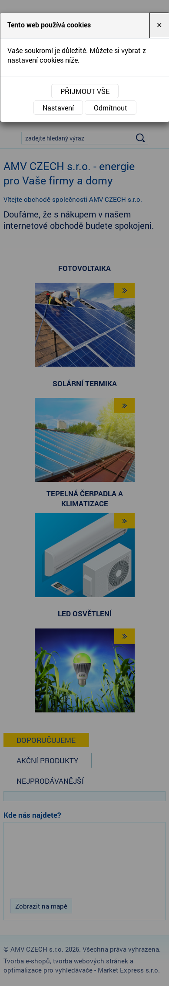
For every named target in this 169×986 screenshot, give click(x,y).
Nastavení (58, 107)
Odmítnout (110, 107)
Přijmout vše (84, 91)
